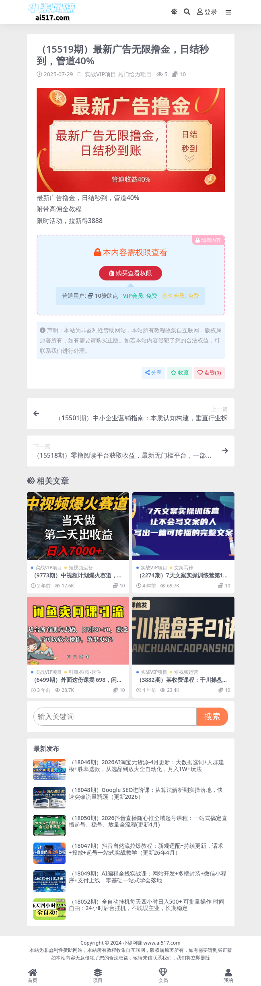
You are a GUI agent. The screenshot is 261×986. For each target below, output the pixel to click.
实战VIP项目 (100, 74)
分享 (153, 373)
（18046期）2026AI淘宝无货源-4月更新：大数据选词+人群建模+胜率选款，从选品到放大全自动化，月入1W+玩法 (146, 765)
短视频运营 (81, 567)
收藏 (180, 373)
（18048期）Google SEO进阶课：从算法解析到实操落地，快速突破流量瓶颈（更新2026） (146, 793)
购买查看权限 (130, 273)
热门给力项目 (135, 74)
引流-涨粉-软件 (85, 672)
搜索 (212, 716)
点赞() (209, 373)
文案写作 (183, 567)
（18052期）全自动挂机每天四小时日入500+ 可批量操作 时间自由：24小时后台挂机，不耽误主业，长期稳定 (146, 905)
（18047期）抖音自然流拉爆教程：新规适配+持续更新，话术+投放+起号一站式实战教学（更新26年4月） (146, 849)
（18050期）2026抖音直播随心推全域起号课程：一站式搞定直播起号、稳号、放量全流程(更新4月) (148, 821)
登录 (207, 11)
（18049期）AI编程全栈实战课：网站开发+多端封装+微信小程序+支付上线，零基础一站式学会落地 (147, 876)
